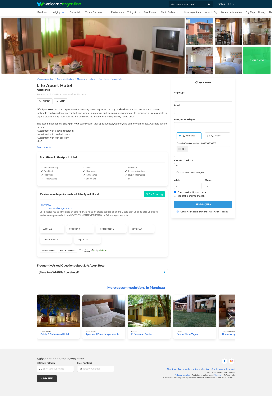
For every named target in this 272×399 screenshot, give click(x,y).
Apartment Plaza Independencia (103, 334)
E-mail (177, 105)
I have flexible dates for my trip (190, 173)
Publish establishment (223, 369)
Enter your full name (46, 363)
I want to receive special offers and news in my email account (202, 212)
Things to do (134, 12)
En (229, 4)
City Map (251, 12)
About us (171, 369)
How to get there (193, 12)
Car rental (75, 12)
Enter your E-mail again (185, 119)
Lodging (56, 12)
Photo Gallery (168, 12)
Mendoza (42, 12)
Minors (208, 180)
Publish (221, 4)
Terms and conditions (188, 369)
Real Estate (150, 12)
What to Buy (212, 12)
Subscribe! (46, 378)
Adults (177, 180)
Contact (206, 369)
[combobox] (182, 149)
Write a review (48, 250)
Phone (217, 136)
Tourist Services (93, 12)
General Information (232, 12)
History (263, 12)
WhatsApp (190, 136)
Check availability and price (190, 192)
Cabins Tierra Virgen (187, 334)
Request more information (189, 195)
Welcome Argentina (183, 375)
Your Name (179, 93)
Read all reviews (68, 250)
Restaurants (118, 12)
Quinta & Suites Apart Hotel (54, 334)
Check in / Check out (184, 160)
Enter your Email (85, 363)
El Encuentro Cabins (141, 334)
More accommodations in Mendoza (136, 287)
